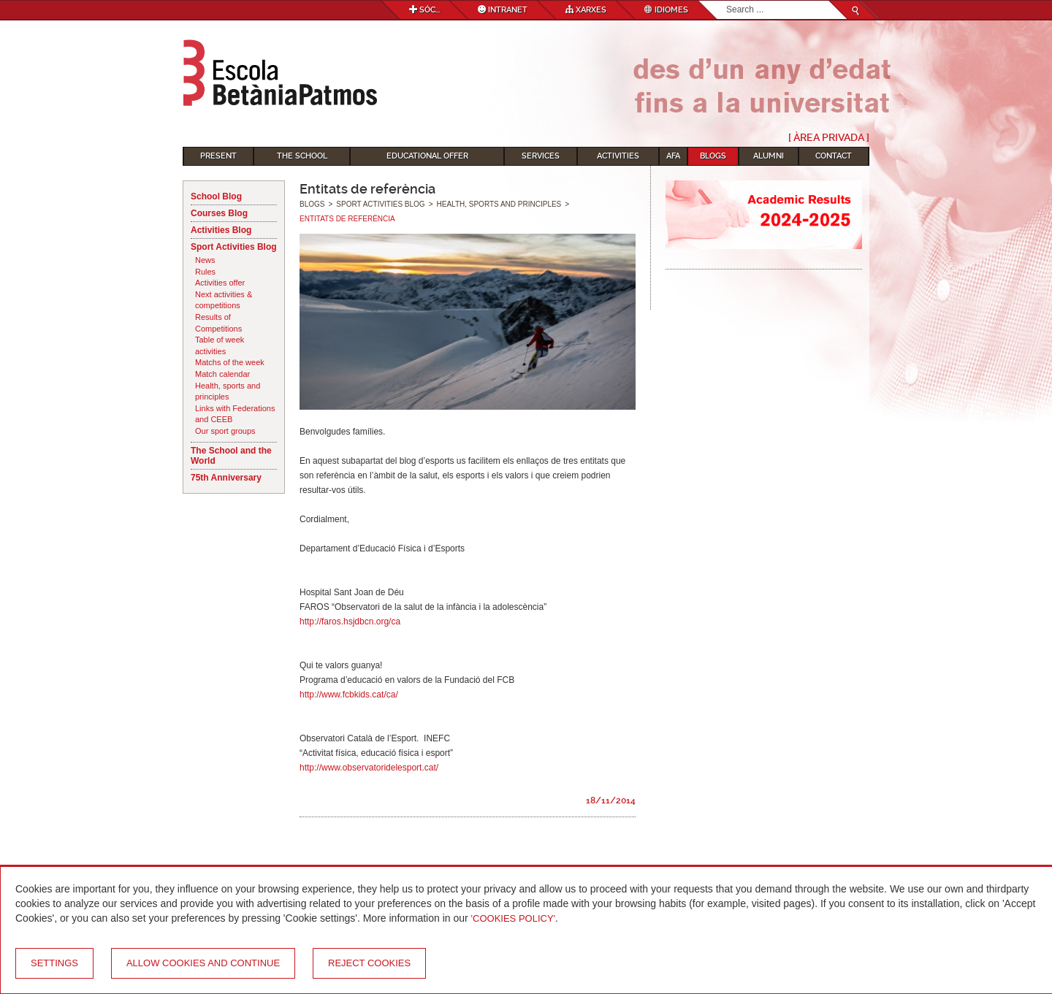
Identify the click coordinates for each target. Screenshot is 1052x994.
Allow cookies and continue (203, 962)
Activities (618, 156)
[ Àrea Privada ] (828, 137)
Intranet (502, 10)
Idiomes (666, 10)
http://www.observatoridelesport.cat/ (369, 767)
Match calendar (222, 374)
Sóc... (424, 10)
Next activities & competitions (223, 300)
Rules (205, 271)
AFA (673, 156)
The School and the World (231, 456)
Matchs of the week (229, 362)
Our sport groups (225, 431)
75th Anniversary (226, 478)
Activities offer (220, 282)
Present (218, 156)
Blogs (713, 156)
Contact (833, 156)
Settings (54, 962)
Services (541, 156)
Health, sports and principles (227, 391)
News (205, 260)
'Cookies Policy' (513, 918)
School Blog (216, 196)
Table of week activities (219, 345)
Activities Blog (221, 230)
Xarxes (585, 10)
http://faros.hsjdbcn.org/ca (350, 621)
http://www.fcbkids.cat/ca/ (349, 694)
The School (302, 156)
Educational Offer (427, 156)
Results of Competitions (218, 323)
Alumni (768, 156)
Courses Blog (219, 213)
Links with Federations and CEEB (235, 414)
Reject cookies (369, 962)
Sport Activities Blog (234, 247)
